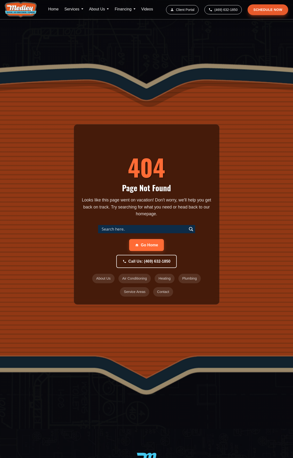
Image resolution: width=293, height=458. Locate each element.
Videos (147, 9)
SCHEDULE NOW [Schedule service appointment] (267, 10)
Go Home (146, 245)
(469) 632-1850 (223, 10)
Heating (165, 278)
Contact (163, 292)
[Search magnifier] (191, 229)
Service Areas (134, 292)
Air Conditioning (134, 278)
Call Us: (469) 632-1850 (146, 261)
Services (71, 9)
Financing (123, 9)
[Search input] (144, 229)
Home (53, 9)
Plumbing (189, 278)
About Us (97, 9)
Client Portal (182, 10)
